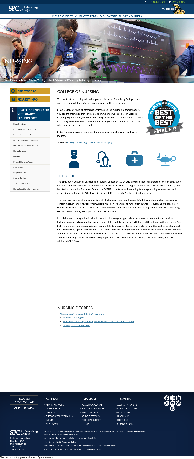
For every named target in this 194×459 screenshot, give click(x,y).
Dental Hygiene (19, 124)
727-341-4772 (17, 449)
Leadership (123, 416)
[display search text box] (145, 2)
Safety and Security (92, 412)
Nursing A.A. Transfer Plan (76, 325)
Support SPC (176, 1)
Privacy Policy (63, 445)
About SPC (124, 398)
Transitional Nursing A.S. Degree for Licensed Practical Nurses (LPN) (98, 321)
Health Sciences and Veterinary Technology (69, 80)
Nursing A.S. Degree (73, 317)
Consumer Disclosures (92, 449)
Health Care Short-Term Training (26, 189)
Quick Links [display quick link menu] (157, 2)
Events (49, 420)
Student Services (91, 416)
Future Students (18, 80)
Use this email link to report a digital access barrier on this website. (70, 438)
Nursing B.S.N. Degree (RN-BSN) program (82, 313)
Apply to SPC (23, 91)
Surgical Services (19, 178)
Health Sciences (19, 151)
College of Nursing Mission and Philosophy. (90, 142)
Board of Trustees (127, 408)
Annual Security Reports (107, 445)
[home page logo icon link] (24, 8)
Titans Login (168, 9)
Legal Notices (49, 445)
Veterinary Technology (22, 183)
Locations (122, 420)
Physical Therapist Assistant (24, 162)
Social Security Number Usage (83, 445)
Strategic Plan (125, 424)
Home (4, 80)
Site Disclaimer (75, 449)
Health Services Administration (25, 145)
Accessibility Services (93, 408)
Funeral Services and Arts (23, 135)
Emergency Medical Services (24, 129)
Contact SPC (52, 412)
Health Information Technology (25, 140)
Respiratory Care (19, 172)
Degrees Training (37, 80)
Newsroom (52, 424)
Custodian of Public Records (55, 449)
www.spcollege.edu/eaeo (68, 434)
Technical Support (91, 420)
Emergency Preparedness (59, 416)
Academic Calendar (92, 405)
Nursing (16, 156)
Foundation (123, 412)
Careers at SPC (53, 408)
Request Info (24, 99)
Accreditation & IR (127, 405)
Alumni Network (55, 405)
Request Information (23, 400)
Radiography (18, 167)
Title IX (85, 424)
